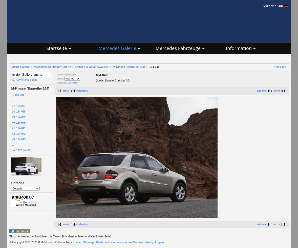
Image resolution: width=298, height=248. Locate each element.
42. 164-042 (18, 133)
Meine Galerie (20, 66)
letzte (276, 91)
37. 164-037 (18, 106)
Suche (77, 242)
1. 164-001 (18, 95)
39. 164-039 (18, 117)
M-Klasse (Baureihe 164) (129, 66)
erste (65, 91)
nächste (262, 91)
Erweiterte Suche (27, 79)
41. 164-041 (18, 128)
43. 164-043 (18, 139)
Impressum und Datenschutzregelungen (138, 242)
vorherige (82, 91)
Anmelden (280, 66)
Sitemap (88, 242)
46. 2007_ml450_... (23, 150)
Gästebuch (103, 242)
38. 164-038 (18, 111)
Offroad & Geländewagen (91, 66)
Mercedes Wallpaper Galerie (52, 66)
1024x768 (72, 82)
